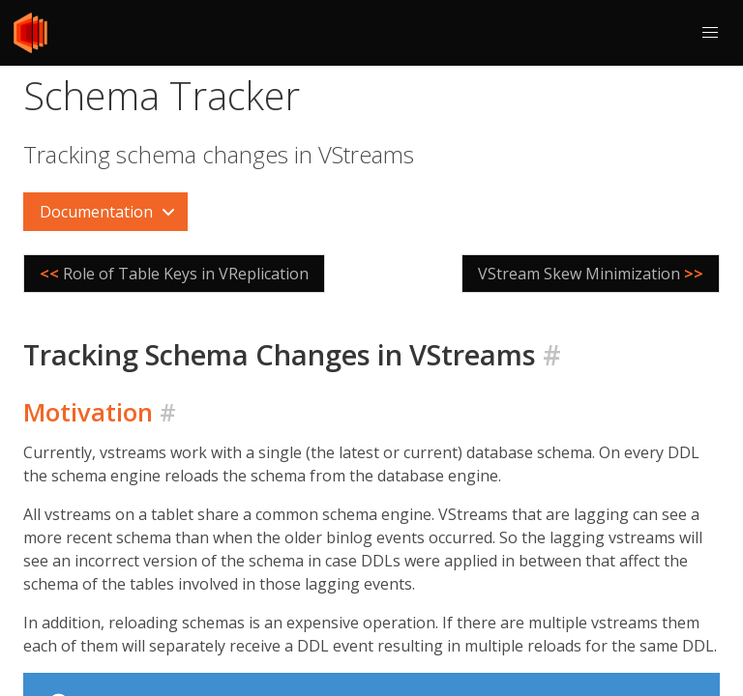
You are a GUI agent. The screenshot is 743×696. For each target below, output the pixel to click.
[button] (710, 33)
